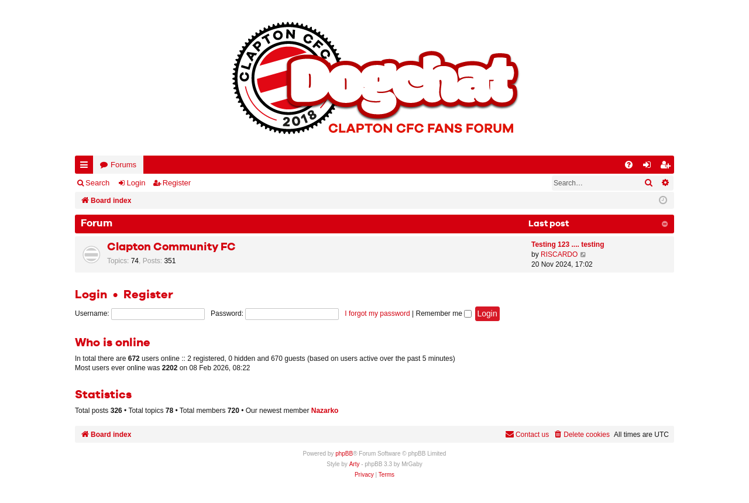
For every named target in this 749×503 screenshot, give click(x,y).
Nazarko (325, 410)
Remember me (443, 313)
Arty (354, 464)
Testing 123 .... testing (567, 244)
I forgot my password (377, 313)
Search (97, 182)
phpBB (344, 453)
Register (177, 182)
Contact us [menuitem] (527, 434)
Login (136, 182)
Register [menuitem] (667, 167)
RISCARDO (559, 254)
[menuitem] (629, 165)
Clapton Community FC (171, 247)
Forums (123, 164)
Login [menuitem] (649, 167)
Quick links (86, 167)
